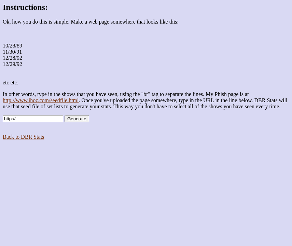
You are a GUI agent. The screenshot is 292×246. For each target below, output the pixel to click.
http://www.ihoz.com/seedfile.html (41, 100)
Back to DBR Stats (23, 137)
